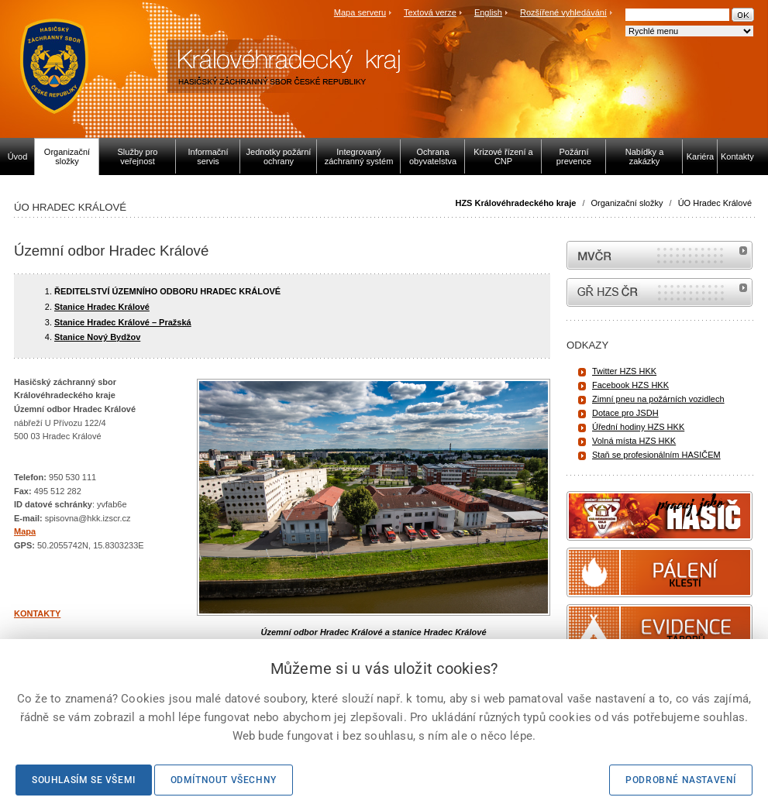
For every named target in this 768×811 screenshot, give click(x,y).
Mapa (25, 531)
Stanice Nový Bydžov (97, 337)
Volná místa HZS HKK (634, 440)
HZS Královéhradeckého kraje (515, 203)
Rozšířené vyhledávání (563, 12)
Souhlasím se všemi (84, 780)
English (488, 12)
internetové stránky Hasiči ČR (660, 292)
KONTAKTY (37, 613)
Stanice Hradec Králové (102, 306)
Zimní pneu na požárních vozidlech (658, 399)
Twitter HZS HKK (624, 371)
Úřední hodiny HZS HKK (638, 426)
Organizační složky (627, 203)
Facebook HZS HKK (630, 385)
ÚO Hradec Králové (715, 203)
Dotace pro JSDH (625, 413)
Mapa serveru (360, 12)
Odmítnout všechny (223, 780)
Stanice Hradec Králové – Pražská (122, 322)
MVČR (660, 255)
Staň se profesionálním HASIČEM (656, 454)
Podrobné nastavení (680, 780)
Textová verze (430, 12)
